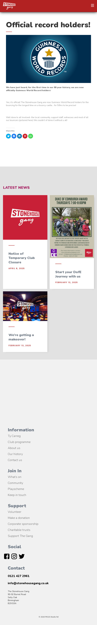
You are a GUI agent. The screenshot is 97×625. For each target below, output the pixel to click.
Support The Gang (20, 535)
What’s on (14, 476)
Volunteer (14, 511)
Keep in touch (17, 494)
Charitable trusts (19, 529)
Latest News (16, 187)
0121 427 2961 (18, 576)
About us (14, 447)
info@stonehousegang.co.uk (28, 583)
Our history (15, 453)
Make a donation (19, 517)
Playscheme (16, 488)
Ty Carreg (14, 435)
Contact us (15, 459)
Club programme (19, 441)
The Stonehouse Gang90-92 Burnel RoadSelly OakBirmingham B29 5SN (18, 597)
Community (15, 482)
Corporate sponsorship (23, 523)
